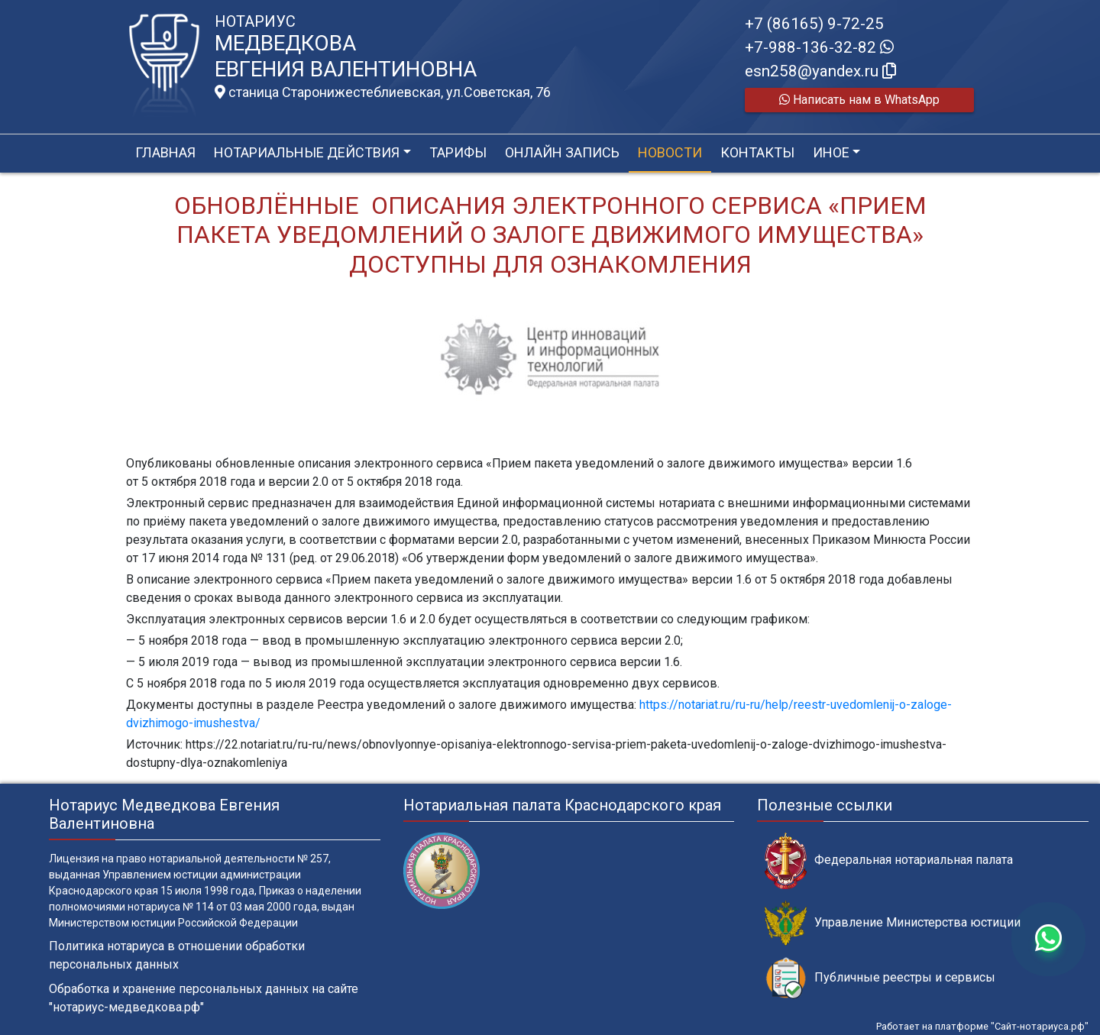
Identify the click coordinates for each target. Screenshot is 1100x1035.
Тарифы (458, 152)
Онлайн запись (562, 152)
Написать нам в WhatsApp (859, 99)
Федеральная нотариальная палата (889, 860)
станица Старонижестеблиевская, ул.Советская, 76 (383, 92)
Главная (165, 152)
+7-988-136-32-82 (819, 47)
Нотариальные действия (307, 152)
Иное (831, 152)
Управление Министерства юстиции (893, 923)
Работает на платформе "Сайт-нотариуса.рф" (982, 1026)
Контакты (757, 152)
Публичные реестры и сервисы (880, 978)
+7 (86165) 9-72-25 (814, 24)
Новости (670, 152)
